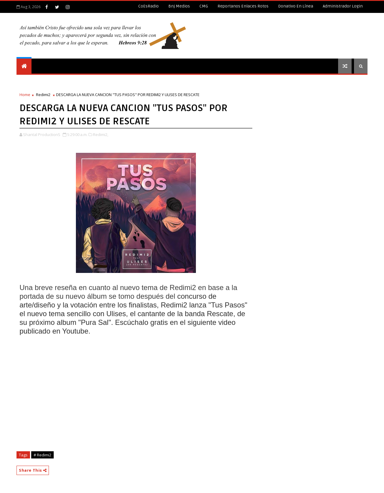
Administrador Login (343, 6)
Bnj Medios (179, 6)
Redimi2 (43, 94)
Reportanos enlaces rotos (243, 6)
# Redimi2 (42, 455)
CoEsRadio (148, 6)
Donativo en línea (295, 6)
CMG (204, 6)
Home (25, 94)
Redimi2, (100, 134)
